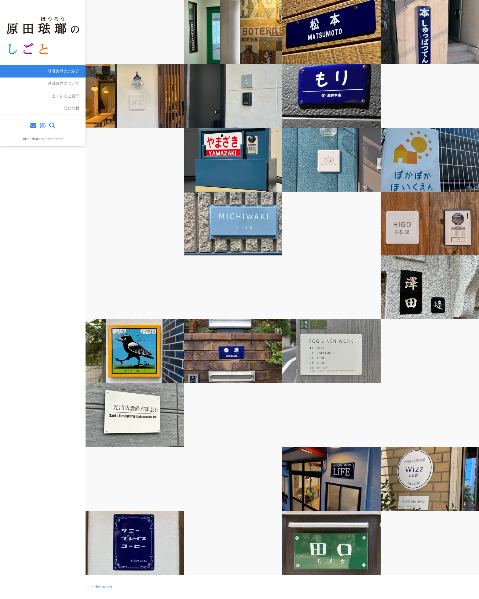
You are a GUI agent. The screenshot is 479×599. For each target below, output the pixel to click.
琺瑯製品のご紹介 (63, 71)
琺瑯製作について (63, 83)
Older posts (99, 587)
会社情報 (71, 108)
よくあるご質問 (65, 96)
